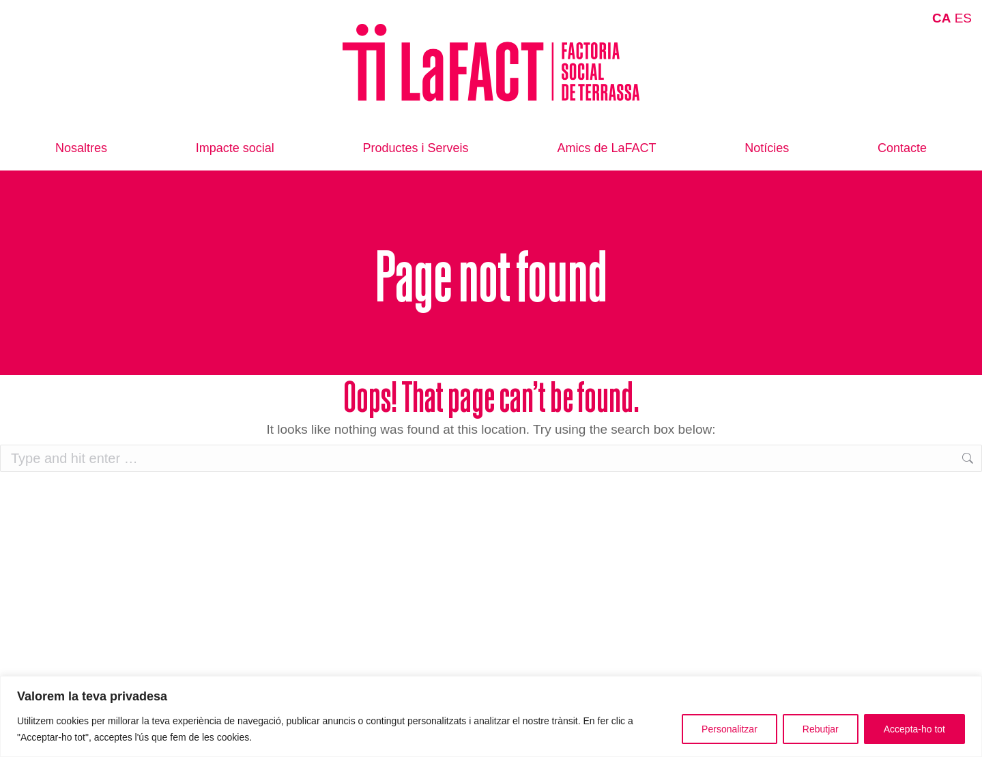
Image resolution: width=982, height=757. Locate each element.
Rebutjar (821, 729)
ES (963, 18)
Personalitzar (729, 729)
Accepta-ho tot (914, 729)
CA (941, 18)
